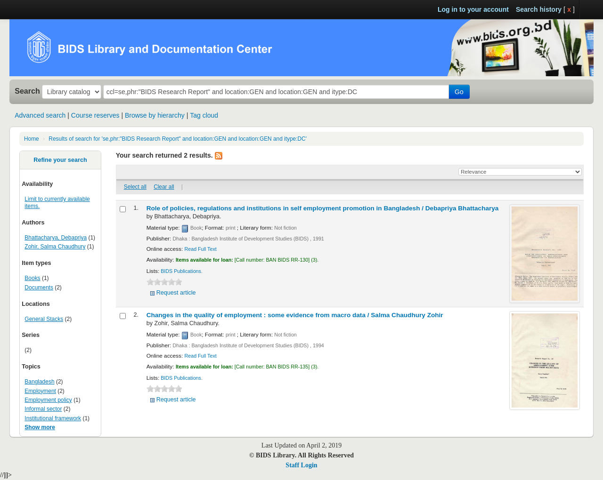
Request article (176, 292)
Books (32, 278)
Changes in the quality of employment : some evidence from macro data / (295, 315)
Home (31, 139)
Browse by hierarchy (155, 115)
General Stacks (43, 319)
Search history (539, 9)
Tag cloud (204, 115)
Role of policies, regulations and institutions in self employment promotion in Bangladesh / (323, 208)
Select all (135, 187)
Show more (39, 427)
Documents (38, 287)
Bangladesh (39, 381)
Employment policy (48, 400)
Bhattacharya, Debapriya (55, 237)
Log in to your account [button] (473, 9)
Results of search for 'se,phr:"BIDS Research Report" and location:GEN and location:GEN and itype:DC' (178, 139)
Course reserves (95, 115)
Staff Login (301, 465)
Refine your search (60, 160)
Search (27, 91)
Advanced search (40, 115)
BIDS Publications (181, 271)
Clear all (164, 187)
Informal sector (43, 409)
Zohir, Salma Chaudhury (54, 246)
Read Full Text (201, 249)
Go (459, 92)
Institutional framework (52, 418)
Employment (40, 391)
